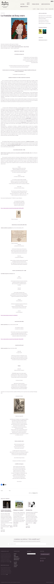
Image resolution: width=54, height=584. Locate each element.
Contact (15, 566)
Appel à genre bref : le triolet (44, 21)
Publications (35, 4)
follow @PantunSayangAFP (45, 554)
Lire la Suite (3, 531)
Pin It (9, 490)
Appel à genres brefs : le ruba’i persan (45, 15)
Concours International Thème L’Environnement (6, 510)
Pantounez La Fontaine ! (18, 510)
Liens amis (16, 565)
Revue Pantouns (46, 4)
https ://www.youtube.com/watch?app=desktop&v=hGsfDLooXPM (12, 208)
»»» (10, 561)
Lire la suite (15, 522)
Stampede (51, 582)
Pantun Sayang (5, 4)
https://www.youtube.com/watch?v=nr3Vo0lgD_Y (9, 315)
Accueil (22, 4)
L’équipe (15, 563)
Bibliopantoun (24, 6)
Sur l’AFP (15, 562)
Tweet (2, 490)
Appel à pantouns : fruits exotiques (45, 23)
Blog (28, 4)
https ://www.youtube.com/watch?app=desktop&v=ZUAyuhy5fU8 (12, 339)
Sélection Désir (29, 510)
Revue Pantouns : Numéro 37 (43, 20)
